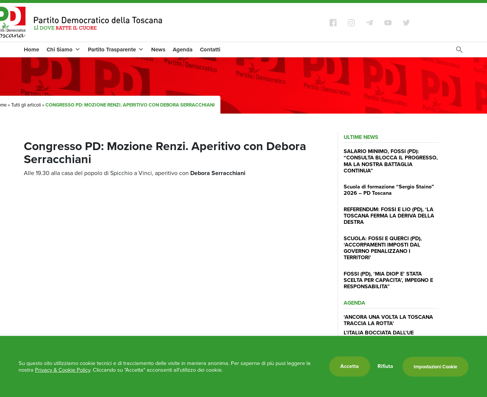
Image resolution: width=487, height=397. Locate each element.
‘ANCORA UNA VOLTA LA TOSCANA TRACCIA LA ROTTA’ (388, 320)
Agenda (182, 49)
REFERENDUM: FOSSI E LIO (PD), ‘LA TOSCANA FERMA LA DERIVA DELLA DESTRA (389, 215)
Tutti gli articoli (26, 104)
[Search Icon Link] (459, 51)
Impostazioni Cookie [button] (435, 366)
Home (31, 49)
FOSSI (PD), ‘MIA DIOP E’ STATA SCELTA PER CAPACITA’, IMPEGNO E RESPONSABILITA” (388, 280)
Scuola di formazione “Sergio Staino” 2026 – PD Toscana (389, 189)
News (158, 49)
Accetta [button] (349, 366)
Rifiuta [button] (385, 366)
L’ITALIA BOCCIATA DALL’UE (379, 332)
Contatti (210, 49)
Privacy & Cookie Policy (62, 370)
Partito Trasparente (116, 49)
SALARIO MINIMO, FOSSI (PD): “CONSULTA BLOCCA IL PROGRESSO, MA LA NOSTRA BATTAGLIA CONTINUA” (391, 161)
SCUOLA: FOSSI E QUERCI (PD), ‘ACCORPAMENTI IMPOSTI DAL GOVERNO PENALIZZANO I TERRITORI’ (383, 248)
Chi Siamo (63, 49)
